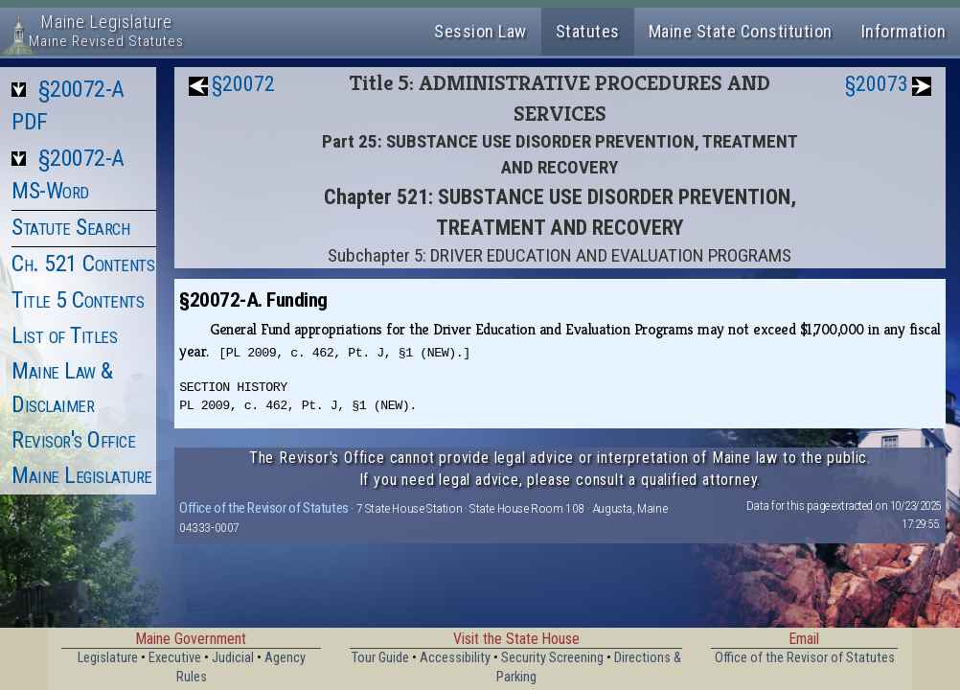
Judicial (233, 658)
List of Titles (64, 335)
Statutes (588, 31)
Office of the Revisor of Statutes (264, 508)
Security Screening (552, 658)
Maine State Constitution (741, 31)
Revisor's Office (73, 439)
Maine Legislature (81, 475)
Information (904, 31)
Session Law (480, 31)
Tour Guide (380, 658)
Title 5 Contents (77, 300)
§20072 (243, 84)
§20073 (876, 84)
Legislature (108, 658)
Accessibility (455, 658)
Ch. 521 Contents (82, 263)
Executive (175, 658)
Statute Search (70, 227)
